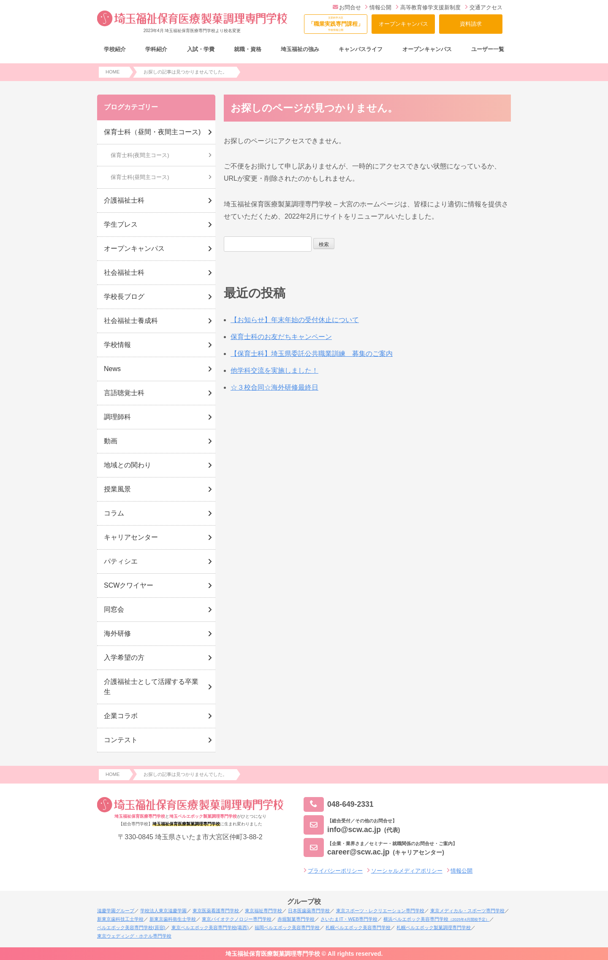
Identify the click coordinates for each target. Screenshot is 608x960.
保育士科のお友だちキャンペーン (281, 336)
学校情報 (117, 344)
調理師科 (117, 416)
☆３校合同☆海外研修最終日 (274, 387)
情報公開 (378, 7)
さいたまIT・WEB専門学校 (348, 919)
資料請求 (471, 24)
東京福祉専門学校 (263, 910)
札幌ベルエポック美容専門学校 (358, 927)
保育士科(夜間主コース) (140, 155)
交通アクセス (483, 7)
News (112, 368)
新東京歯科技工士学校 (120, 919)
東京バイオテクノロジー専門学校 (236, 919)
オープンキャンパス (403, 24)
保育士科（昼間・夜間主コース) (152, 132)
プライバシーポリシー (335, 871)
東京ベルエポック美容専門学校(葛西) (210, 927)
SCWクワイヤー (128, 585)
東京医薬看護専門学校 (216, 910)
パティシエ (121, 561)
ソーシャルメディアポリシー (406, 871)
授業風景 (117, 489)
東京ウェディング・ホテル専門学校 (134, 935)
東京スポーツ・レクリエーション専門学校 (380, 910)
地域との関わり (127, 465)
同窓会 (114, 609)
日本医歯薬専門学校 (309, 910)
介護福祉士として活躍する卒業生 (151, 686)
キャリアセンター (131, 537)
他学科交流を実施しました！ (274, 370)
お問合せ (347, 7)
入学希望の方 (124, 657)
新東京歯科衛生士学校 (172, 919)
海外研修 (117, 633)
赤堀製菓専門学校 (296, 919)
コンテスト (121, 739)
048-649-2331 (339, 804)
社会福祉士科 (124, 272)
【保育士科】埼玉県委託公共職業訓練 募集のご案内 (312, 353)
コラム (114, 513)
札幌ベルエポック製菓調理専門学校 (433, 927)
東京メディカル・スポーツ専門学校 (467, 910)
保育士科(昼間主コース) (140, 177)
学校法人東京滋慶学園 (163, 910)
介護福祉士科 (124, 200)
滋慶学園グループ (115, 910)
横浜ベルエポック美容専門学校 (436, 919)
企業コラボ (121, 715)
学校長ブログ (124, 296)
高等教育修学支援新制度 (428, 7)
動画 (110, 441)
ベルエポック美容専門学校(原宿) (131, 927)
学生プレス (121, 224)
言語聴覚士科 (124, 392)
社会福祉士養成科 (131, 320)
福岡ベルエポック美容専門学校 (287, 927)
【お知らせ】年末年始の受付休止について (295, 319)
